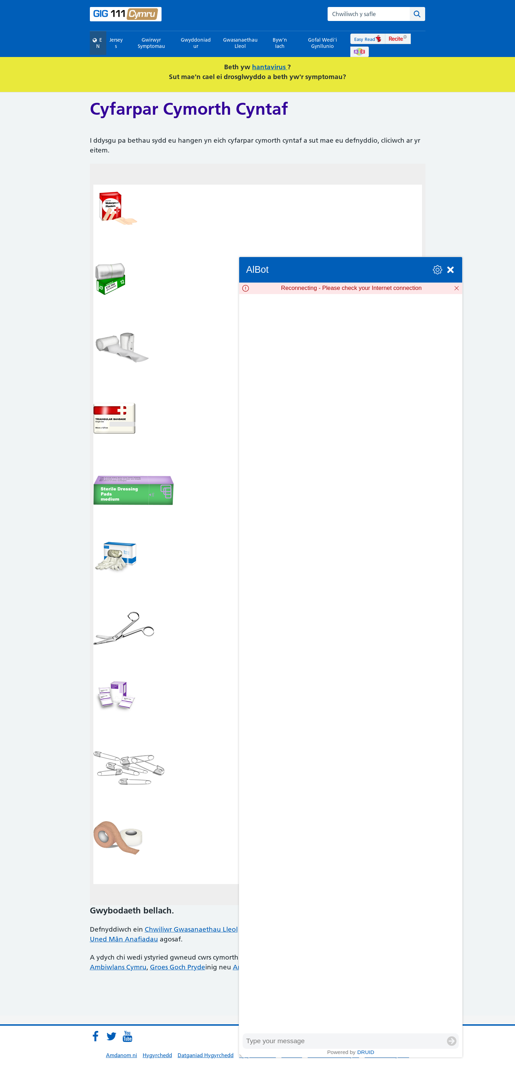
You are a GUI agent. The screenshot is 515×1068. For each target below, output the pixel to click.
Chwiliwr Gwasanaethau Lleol (191, 929)
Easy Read (368, 39)
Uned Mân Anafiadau (124, 939)
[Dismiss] (456, 288)
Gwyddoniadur (196, 43)
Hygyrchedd (157, 1055)
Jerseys (116, 43)
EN (97, 43)
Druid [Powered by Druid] (365, 1052)
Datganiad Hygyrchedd (206, 1055)
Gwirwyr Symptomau (151, 43)
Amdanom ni (121, 1055)
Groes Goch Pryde (177, 967)
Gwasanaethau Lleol (240, 43)
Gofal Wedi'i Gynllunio (322, 43)
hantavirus (269, 67)
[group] (350, 663)
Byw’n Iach (280, 43)
